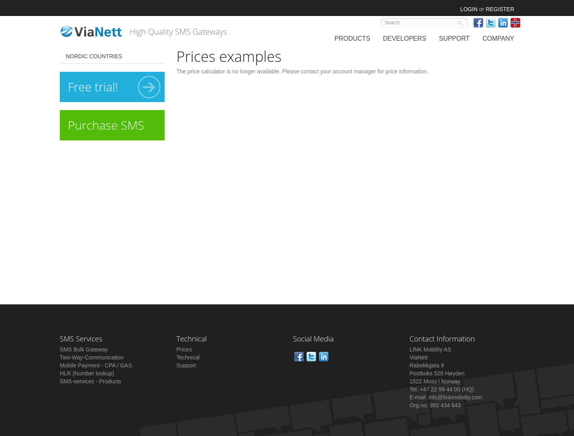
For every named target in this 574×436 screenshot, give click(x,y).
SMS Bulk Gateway (84, 349)
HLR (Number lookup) (87, 373)
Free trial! (114, 87)
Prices (184, 349)
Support (186, 365)
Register (500, 9)
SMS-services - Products (90, 381)
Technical (188, 357)
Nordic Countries (94, 56)
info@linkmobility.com (455, 397)
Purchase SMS (106, 125)
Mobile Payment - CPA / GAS (96, 365)
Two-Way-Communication (92, 357)
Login (469, 9)
